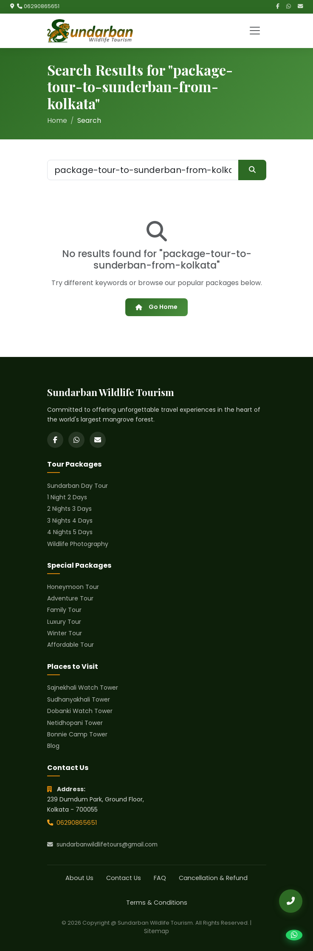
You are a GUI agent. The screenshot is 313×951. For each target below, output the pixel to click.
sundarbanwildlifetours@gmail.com (102, 845)
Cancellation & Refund (213, 878)
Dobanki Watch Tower (80, 711)
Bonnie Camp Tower (77, 734)
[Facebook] (277, 7)
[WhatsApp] (288, 7)
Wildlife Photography (77, 544)
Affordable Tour (70, 644)
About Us (79, 878)
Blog (53, 746)
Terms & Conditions (156, 902)
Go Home (156, 307)
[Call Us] (290, 901)
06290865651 (41, 6)
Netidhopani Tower (75, 723)
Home (57, 120)
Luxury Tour (64, 621)
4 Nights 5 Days (70, 532)
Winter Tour (64, 633)
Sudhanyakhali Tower (78, 699)
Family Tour (64, 610)
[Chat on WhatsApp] (294, 935)
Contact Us (123, 878)
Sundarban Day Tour (77, 485)
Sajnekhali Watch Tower (82, 687)
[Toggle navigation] (254, 31)
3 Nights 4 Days (70, 520)
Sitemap (156, 931)
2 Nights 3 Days (69, 508)
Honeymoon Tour (73, 587)
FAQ (160, 878)
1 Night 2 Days (67, 497)
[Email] (300, 7)
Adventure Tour (70, 598)
